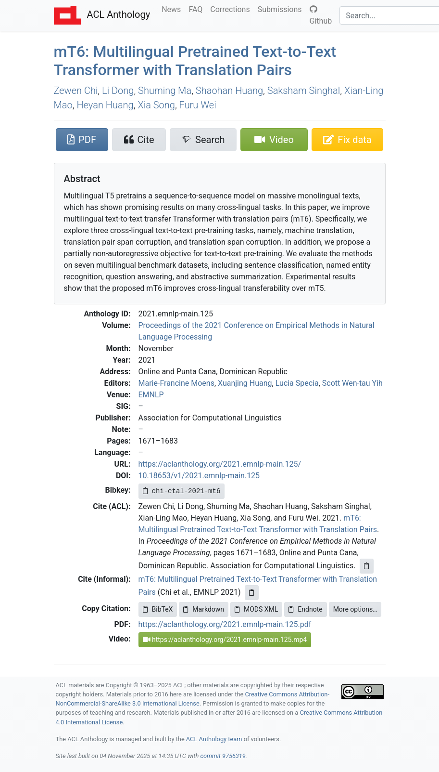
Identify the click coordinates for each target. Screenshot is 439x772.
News (173, 8)
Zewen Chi (76, 90)
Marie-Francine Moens (176, 383)
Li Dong (118, 90)
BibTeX (158, 609)
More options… (355, 609)
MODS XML (256, 609)
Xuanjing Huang (245, 383)
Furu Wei (197, 105)
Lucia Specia (297, 383)
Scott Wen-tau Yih (352, 383)
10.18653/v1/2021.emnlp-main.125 (199, 475)
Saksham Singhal (303, 90)
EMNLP (151, 394)
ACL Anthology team (214, 739)
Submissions (282, 8)
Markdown (203, 609)
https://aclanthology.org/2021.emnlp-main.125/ (219, 464)
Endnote (305, 609)
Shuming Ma (164, 90)
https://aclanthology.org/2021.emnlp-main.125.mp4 (225, 639)
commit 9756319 (222, 755)
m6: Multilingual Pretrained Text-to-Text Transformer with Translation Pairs (195, 60)
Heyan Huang (104, 105)
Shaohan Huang (229, 90)
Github (321, 15)
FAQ (197, 8)
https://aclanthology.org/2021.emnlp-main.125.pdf (225, 624)
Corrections (231, 8)
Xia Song (156, 105)
